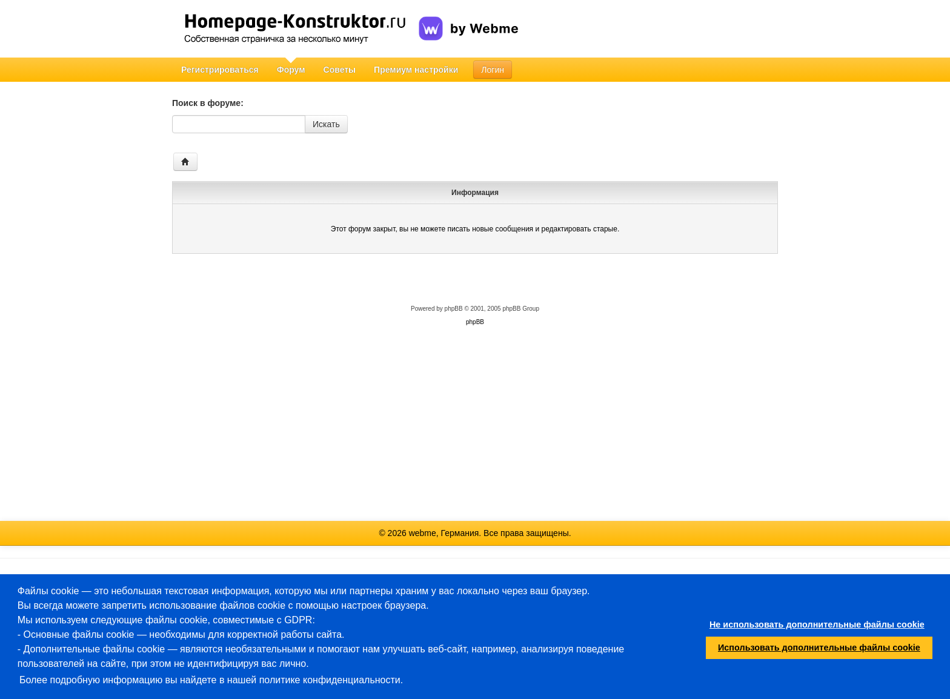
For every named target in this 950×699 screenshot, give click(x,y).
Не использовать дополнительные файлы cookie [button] (817, 624)
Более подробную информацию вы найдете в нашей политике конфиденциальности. (211, 680)
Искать (326, 124)
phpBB (454, 308)
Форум (291, 70)
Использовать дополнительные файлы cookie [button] (819, 647)
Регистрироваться (220, 70)
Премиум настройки (416, 70)
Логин (492, 70)
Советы (340, 70)
